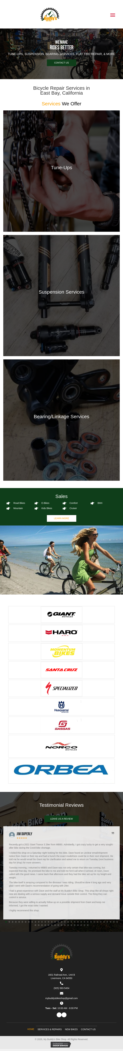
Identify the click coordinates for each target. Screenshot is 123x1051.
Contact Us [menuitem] (88, 1029)
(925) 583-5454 (61, 988)
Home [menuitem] (30, 1029)
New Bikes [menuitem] (71, 1029)
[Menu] (112, 15)
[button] (61, 62)
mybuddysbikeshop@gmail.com (61, 998)
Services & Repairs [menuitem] (50, 1029)
